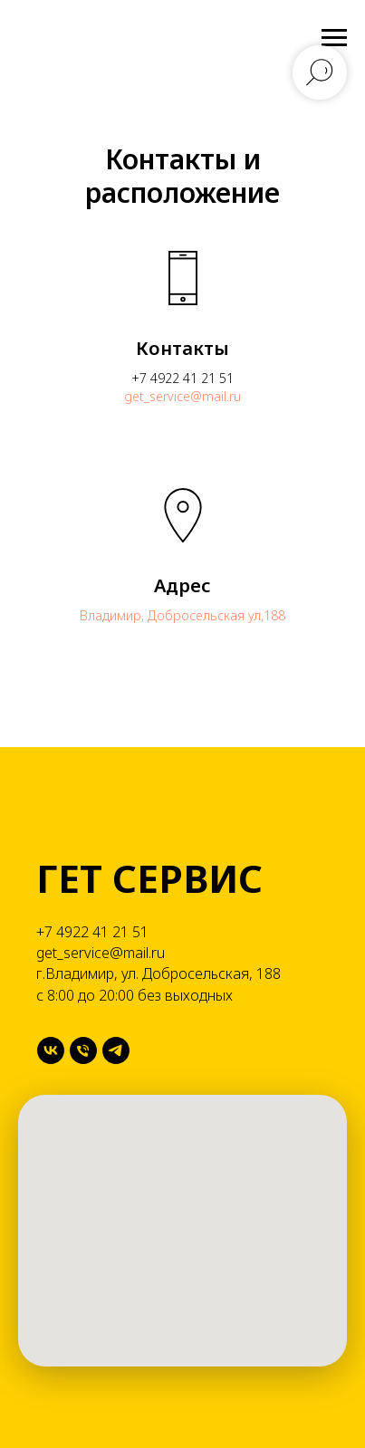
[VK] (50, 1050)
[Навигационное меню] (334, 38)
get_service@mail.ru (182, 396)
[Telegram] (116, 1050)
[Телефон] (83, 1050)
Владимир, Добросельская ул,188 (182, 615)
